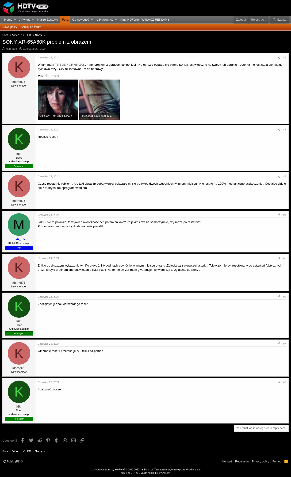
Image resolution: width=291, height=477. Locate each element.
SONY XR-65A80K (72, 64)
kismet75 (11, 48)
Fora (65, 19)
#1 (284, 57)
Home (8, 19)
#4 (284, 215)
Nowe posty (9, 27)
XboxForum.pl (193, 469)
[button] (15, 20)
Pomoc (276, 461)
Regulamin (242, 461)
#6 (284, 296)
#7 (284, 343)
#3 (284, 176)
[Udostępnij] (279, 57)
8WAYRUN (165, 473)
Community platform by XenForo (122, 469)
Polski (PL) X (13, 461)
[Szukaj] (279, 20)
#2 (284, 129)
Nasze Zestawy (47, 19)
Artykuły (24, 19)
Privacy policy (260, 461)
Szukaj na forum (31, 27)
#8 (284, 382)
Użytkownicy (104, 19)
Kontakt (227, 461)
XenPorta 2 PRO (129, 473)
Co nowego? (80, 19)
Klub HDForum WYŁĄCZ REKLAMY (145, 19)
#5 (284, 258)
